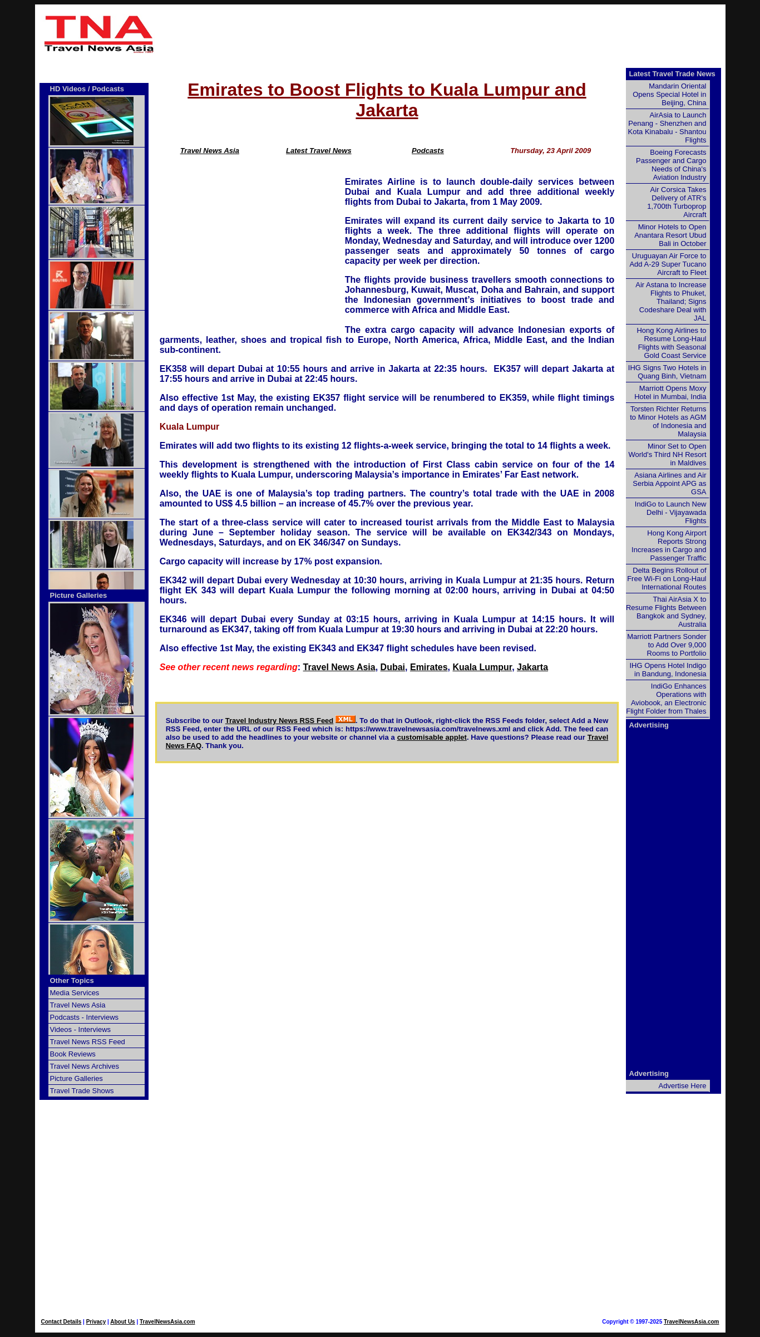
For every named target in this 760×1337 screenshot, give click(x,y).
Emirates (429, 667)
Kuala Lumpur (482, 667)
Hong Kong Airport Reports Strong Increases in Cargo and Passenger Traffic (668, 545)
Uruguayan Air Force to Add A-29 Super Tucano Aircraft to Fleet (667, 264)
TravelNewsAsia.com (167, 1322)
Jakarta (532, 667)
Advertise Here (683, 1086)
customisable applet (432, 737)
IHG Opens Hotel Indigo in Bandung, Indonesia (667, 669)
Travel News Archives (85, 1066)
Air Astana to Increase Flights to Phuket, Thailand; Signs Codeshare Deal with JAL (670, 301)
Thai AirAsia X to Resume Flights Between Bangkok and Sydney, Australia (666, 611)
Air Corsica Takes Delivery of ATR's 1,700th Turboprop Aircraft (676, 202)
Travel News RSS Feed (87, 1042)
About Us (122, 1322)
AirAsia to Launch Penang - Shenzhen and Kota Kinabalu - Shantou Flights (667, 127)
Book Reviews (73, 1054)
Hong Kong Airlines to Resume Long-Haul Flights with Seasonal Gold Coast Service (671, 343)
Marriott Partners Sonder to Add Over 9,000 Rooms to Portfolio (666, 644)
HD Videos (68, 89)
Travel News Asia (209, 150)
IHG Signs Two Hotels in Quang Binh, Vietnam (667, 371)
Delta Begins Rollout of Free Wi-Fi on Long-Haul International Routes (666, 578)
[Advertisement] (442, 34)
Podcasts (428, 150)
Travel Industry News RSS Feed (279, 720)
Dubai (393, 667)
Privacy (96, 1322)
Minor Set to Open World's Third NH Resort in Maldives (668, 454)
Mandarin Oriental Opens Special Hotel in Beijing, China (669, 94)
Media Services (75, 993)
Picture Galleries (78, 595)
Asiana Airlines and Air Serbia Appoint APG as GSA (669, 483)
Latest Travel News (319, 150)
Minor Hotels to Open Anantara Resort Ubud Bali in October (670, 235)
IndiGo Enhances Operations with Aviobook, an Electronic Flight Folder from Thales (666, 698)
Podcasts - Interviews (84, 1017)
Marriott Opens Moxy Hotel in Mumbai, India (670, 392)
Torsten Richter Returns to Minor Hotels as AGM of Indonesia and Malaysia (668, 421)
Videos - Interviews (80, 1029)
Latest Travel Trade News (672, 74)
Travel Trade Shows (82, 1091)
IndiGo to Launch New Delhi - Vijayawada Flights (671, 512)
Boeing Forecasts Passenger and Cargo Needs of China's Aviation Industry (671, 164)
